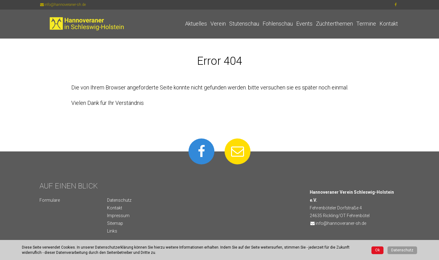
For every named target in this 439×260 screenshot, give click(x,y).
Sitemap (115, 223)
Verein (218, 23)
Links (112, 231)
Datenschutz (119, 200)
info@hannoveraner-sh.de (62, 4)
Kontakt (388, 23)
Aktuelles (196, 23)
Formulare (49, 200)
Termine (366, 23)
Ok (377, 250)
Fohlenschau (278, 23)
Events (304, 23)
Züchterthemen (334, 23)
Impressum (118, 215)
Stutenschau (244, 23)
